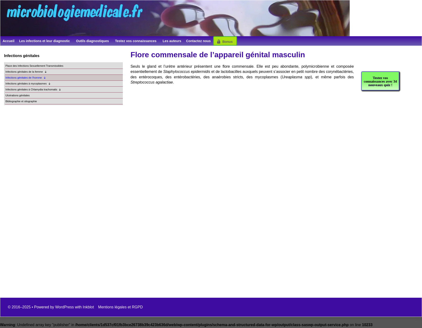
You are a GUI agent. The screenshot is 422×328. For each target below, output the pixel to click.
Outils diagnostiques (92, 41)
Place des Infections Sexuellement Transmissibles (34, 65)
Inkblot (88, 307)
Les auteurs (172, 41)
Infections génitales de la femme (26, 72)
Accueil (8, 41)
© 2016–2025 (20, 307)
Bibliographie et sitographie (21, 101)
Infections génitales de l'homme (25, 78)
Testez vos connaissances (135, 41)
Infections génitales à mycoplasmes (28, 84)
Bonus (227, 42)
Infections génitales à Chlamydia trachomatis (33, 90)
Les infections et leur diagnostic (44, 41)
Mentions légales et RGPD (120, 307)
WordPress (64, 307)
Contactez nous (198, 41)
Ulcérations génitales (17, 95)
